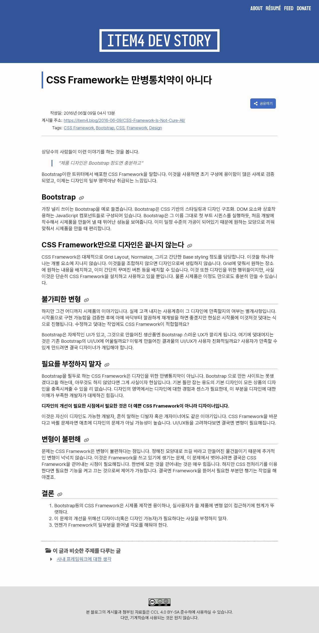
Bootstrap (105, 127)
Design (155, 127)
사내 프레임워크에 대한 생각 (84, 559)
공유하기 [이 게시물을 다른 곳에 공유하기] (263, 103)
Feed (289, 8)
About (256, 8)
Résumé (273, 8)
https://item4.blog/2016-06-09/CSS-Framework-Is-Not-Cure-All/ (124, 120)
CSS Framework (79, 127)
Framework (137, 127)
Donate (304, 8)
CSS (120, 127)
